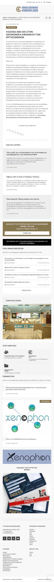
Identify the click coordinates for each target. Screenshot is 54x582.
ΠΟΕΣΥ (31, 536)
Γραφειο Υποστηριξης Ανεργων (12, 562)
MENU (4, 2)
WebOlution (47, 580)
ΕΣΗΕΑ (27, 9)
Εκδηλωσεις (6, 556)
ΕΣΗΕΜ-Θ (32, 538)
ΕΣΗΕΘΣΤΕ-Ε (33, 541)
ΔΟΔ (30, 533)
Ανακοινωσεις (11, 27)
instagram (13, 539)
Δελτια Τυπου (10, 277)
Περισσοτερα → (27, 290)
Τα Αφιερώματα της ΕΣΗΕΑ (12, 371)
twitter (9, 539)
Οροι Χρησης (6, 571)
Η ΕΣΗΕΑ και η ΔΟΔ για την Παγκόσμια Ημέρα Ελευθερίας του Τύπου (27, 275)
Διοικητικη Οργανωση (9, 554)
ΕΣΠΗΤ (31, 543)
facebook (4, 539)
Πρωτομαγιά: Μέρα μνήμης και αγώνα (22, 199)
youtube (18, 539)
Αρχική (5, 17)
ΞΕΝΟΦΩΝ (32, 531)
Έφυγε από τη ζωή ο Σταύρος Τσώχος (22, 177)
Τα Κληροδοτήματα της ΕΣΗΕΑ (15, 357)
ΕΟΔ (30, 535)
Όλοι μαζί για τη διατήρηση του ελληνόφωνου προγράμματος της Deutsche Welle (26, 153)
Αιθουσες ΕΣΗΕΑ (13, 300)
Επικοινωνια (6, 566)
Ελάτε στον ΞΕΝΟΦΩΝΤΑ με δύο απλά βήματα (21, 439)
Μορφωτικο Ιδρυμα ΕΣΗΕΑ (10, 561)
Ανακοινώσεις (12, 17)
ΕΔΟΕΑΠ (31, 530)
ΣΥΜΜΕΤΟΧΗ (27, 233)
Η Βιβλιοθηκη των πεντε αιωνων (12, 559)
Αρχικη (5, 553)
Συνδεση (48, 2)
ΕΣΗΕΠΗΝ (32, 540)
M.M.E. (31, 545)
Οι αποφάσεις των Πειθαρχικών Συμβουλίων (39, 358)
